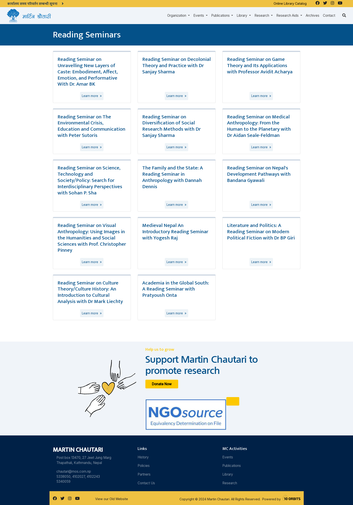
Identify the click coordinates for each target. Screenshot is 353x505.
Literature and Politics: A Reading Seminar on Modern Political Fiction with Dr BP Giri (261, 231)
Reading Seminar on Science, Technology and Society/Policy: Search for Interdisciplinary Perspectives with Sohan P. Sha (90, 180)
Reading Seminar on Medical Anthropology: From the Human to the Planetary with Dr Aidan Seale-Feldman (259, 126)
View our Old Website (111, 499)
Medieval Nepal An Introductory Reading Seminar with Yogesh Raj (175, 231)
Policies (144, 466)
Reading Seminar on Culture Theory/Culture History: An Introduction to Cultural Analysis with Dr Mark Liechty (90, 292)
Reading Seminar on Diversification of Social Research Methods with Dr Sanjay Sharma (171, 126)
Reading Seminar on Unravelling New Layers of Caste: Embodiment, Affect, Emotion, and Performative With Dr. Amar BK (88, 71)
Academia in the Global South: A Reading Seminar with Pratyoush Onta (175, 289)
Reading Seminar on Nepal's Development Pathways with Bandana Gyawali (259, 174)
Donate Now (162, 384)
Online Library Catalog (290, 3)
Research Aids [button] (287, 15)
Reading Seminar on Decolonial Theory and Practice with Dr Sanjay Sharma (176, 65)
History (143, 457)
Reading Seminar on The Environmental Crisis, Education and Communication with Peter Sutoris (91, 126)
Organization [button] (177, 15)
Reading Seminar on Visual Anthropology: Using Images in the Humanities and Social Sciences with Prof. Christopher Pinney (92, 237)
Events (227, 457)
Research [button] (262, 15)
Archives (312, 15)
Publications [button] (221, 15)
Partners (144, 474)
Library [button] (242, 15)
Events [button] (199, 15)
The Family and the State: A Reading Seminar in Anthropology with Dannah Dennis (172, 177)
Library (227, 474)
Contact (329, 15)
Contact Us (146, 483)
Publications (231, 466)
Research (229, 483)
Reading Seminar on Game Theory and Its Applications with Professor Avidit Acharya (260, 65)
